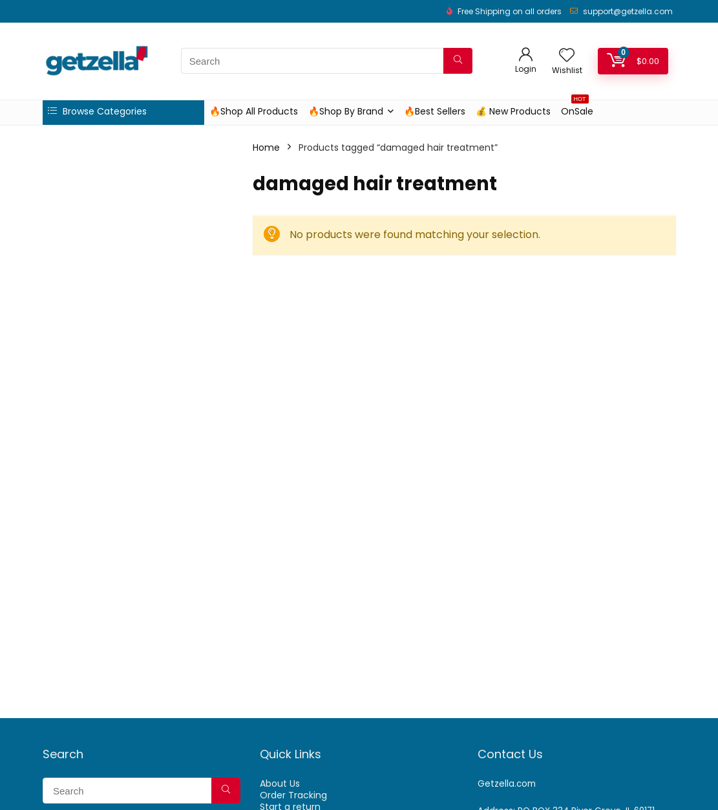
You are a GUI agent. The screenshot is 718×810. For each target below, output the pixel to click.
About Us (280, 783)
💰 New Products (513, 111)
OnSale (577, 109)
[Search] (457, 61)
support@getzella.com (628, 11)
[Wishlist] (567, 56)
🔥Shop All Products (253, 111)
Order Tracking (293, 795)
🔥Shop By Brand (345, 111)
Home (266, 147)
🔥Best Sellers (434, 111)
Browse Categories (97, 111)
